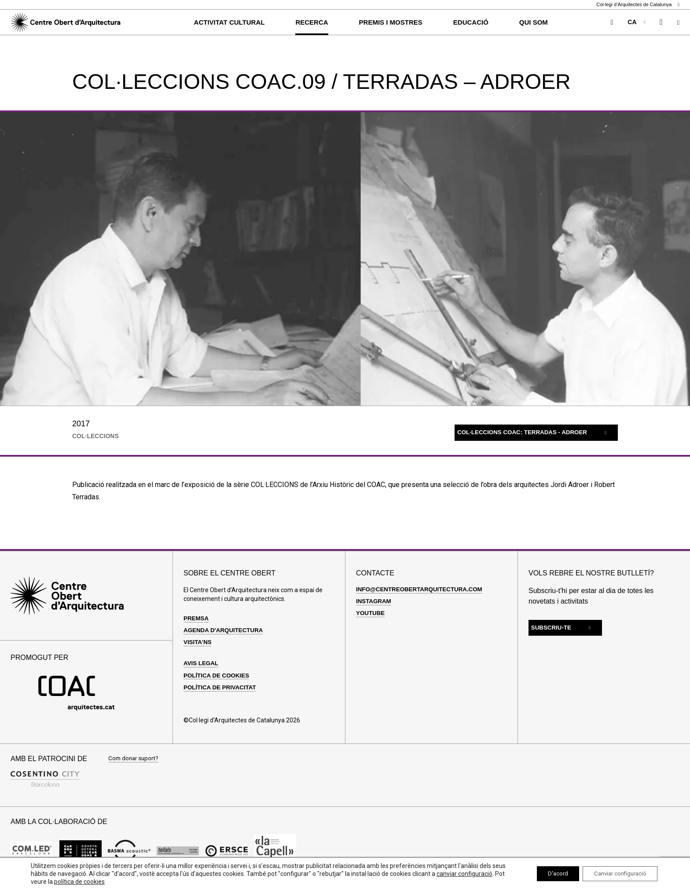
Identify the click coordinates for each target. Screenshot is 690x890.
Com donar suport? (134, 758)
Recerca (311, 22)
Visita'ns (198, 641)
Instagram (374, 600)
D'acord (547, 873)
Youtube (371, 612)
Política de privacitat (222, 687)
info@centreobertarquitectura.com (422, 589)
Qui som (533, 22)
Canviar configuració (615, 873)
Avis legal (202, 663)
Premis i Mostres (390, 22)
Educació (470, 22)
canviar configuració (59, 881)
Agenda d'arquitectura (225, 630)
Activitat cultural (229, 22)
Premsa (197, 618)
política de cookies (149, 881)
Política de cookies (218, 675)
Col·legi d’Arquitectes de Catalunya (637, 4)
